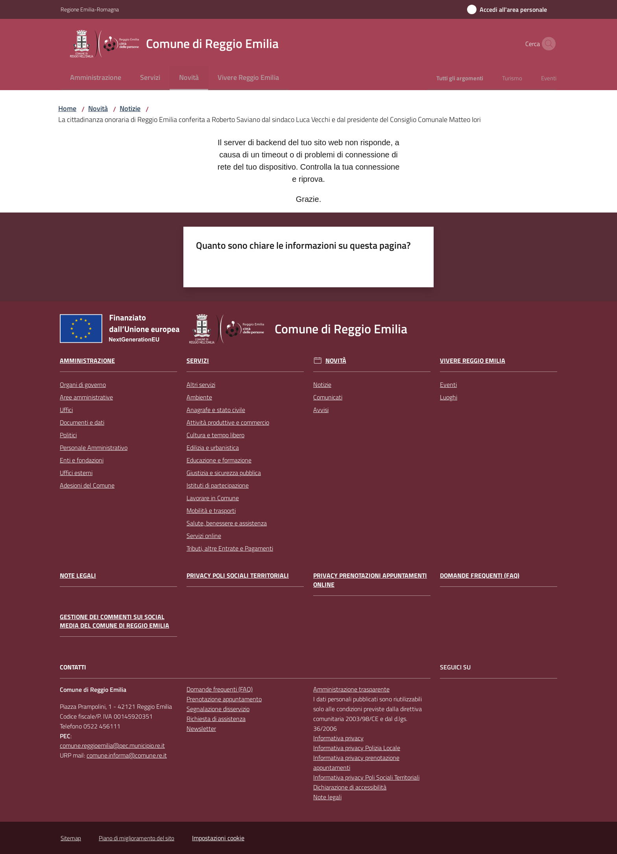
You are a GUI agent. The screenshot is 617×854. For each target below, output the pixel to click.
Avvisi (321, 409)
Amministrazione (87, 360)
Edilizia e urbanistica (213, 447)
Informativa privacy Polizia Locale (356, 747)
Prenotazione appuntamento (224, 699)
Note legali (78, 575)
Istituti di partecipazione (218, 485)
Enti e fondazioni (81, 460)
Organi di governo (83, 384)
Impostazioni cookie (218, 838)
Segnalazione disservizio (218, 709)
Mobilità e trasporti (211, 510)
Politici (68, 435)
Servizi (198, 360)
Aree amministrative (86, 397)
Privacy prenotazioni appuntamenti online (370, 580)
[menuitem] (96, 78)
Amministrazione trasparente (351, 689)
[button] (547, 43)
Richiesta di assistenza (216, 718)
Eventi (448, 384)
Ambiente (199, 397)
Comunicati (327, 397)
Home (67, 108)
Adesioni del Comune (87, 485)
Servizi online (204, 535)
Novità (98, 108)
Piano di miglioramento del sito (136, 838)
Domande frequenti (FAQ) (479, 575)
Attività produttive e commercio (228, 422)
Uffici (66, 409)
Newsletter (201, 728)
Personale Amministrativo (93, 447)
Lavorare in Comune (213, 498)
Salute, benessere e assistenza (227, 523)
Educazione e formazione (219, 460)
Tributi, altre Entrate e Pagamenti (230, 548)
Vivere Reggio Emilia (472, 360)
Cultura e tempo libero (215, 435)
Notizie (130, 108)
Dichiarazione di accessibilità (349, 787)
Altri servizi (201, 384)
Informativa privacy (338, 738)
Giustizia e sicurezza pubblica (224, 472)
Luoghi (448, 397)
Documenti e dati (82, 422)
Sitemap (71, 838)
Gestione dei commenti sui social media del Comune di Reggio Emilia (114, 621)
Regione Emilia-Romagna (90, 9)
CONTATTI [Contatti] (73, 667)
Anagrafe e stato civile (216, 409)
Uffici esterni (76, 472)
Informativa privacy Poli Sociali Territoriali (366, 777)
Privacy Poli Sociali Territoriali (238, 575)
